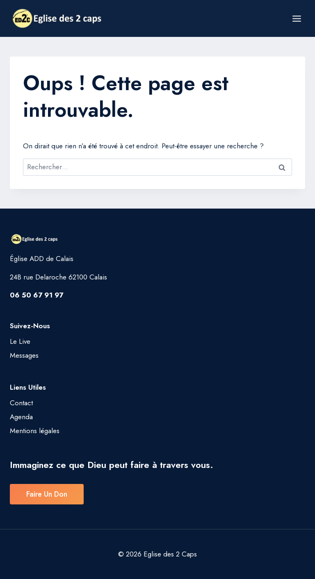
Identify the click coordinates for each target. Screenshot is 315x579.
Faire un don (46, 494)
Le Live (20, 341)
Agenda (21, 417)
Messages (24, 355)
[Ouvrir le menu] (296, 18)
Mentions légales (34, 431)
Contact (21, 403)
